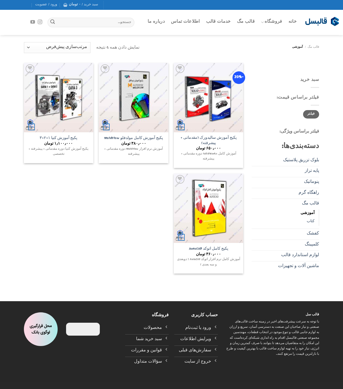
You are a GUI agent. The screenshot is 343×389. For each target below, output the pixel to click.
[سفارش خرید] (57, 47)
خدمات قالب (218, 22)
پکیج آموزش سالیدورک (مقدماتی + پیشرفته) (208, 141)
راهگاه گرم (309, 193)
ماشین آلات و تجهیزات (298, 266)
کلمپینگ (312, 245)
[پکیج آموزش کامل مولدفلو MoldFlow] (133, 97)
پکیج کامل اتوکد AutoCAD (208, 249)
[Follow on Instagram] (40, 22)
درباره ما (156, 22)
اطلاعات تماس (185, 22)
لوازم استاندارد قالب (300, 255)
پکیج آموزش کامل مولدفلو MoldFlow (133, 139)
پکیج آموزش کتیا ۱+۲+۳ (58, 139)
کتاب (311, 222)
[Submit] (52, 22)
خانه (292, 22)
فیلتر (311, 114)
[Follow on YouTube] (32, 22)
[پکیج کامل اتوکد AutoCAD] (208, 208)
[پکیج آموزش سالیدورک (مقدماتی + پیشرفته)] (208, 97)
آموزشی (308, 213)
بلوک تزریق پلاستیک (301, 160)
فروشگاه (271, 22)
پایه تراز (312, 171)
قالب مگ (246, 22)
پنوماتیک (311, 182)
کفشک (313, 234)
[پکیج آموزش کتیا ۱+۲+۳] (58, 97)
